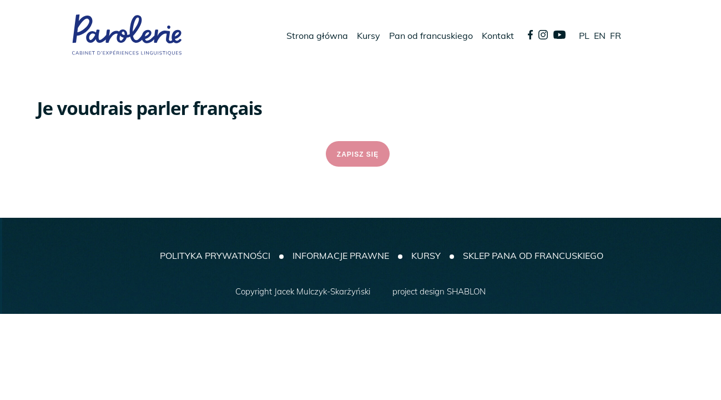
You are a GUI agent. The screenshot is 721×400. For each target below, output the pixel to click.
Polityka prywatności (215, 255)
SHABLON (466, 291)
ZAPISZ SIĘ (358, 154)
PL (584, 35)
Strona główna (317, 35)
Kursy (368, 35)
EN (600, 35)
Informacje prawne (341, 255)
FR (615, 35)
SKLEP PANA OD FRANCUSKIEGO (533, 255)
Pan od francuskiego (431, 35)
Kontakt (498, 35)
